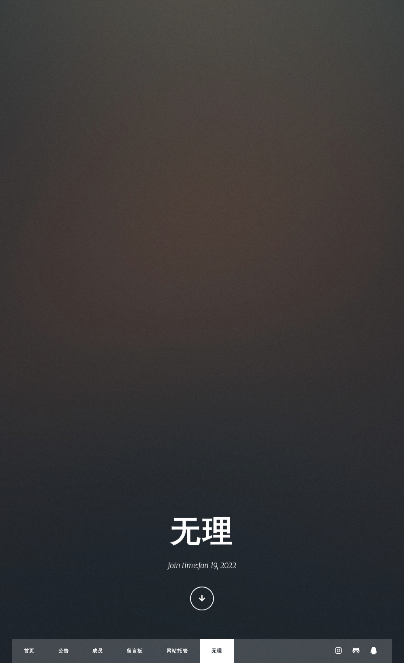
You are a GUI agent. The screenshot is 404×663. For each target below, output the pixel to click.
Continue (202, 599)
